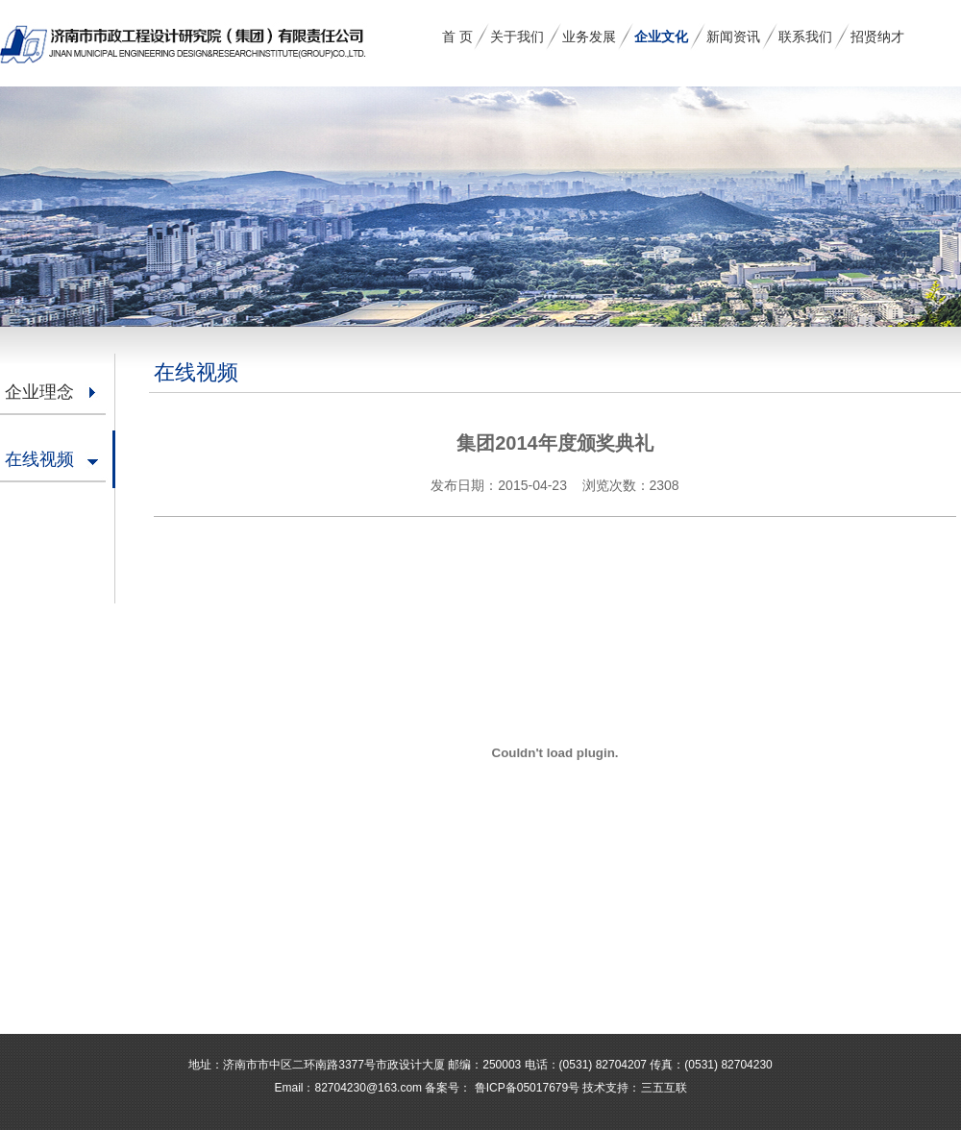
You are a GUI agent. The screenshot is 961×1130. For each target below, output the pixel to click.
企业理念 (39, 392)
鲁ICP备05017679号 (525, 1087)
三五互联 (664, 1087)
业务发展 (589, 36)
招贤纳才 (877, 36)
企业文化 (661, 36)
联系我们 (805, 36)
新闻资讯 (733, 36)
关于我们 (517, 36)
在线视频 (39, 459)
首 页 (457, 36)
